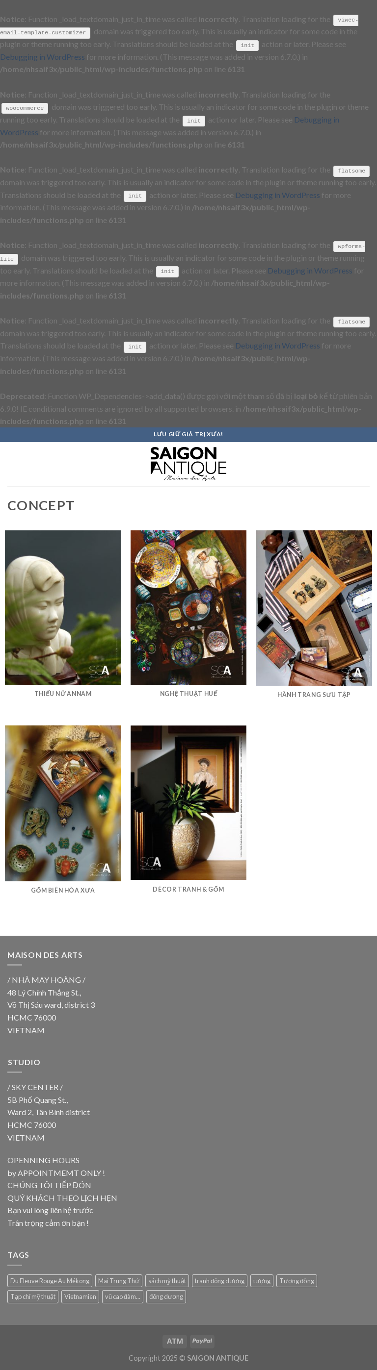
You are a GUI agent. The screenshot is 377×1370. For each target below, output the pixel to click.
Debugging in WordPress (42, 56)
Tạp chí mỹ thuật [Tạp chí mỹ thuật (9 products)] (32, 1296)
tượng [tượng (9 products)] (261, 1280)
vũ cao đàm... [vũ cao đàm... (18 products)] (122, 1296)
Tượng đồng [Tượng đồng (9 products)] (296, 1280)
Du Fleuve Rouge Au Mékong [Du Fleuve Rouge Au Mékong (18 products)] (49, 1280)
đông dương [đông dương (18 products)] (166, 1296)
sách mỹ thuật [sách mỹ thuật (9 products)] (167, 1280)
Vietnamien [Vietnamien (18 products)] (80, 1296)
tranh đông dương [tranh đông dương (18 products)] (219, 1280)
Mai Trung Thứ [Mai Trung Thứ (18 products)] (118, 1280)
